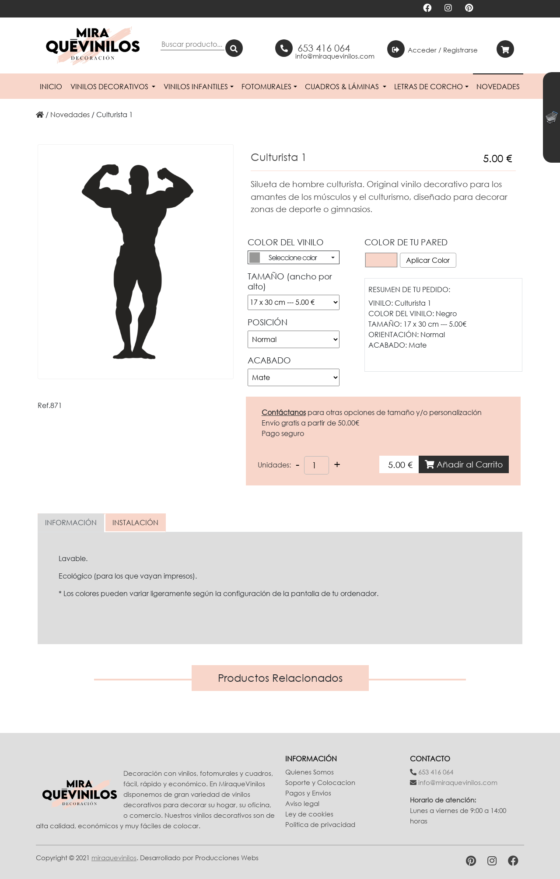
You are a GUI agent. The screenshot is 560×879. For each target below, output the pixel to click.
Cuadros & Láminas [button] (343, 86)
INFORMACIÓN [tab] (71, 522)
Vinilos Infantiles (196, 86)
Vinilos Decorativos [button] (110, 86)
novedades (70, 114)
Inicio (51, 86)
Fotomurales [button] (266, 86)
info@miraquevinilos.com (334, 56)
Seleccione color (293, 257)
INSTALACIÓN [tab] (135, 522)
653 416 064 (324, 48)
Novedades (498, 86)
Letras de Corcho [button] (428, 86)
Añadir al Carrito (464, 464)
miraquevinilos (113, 858)
